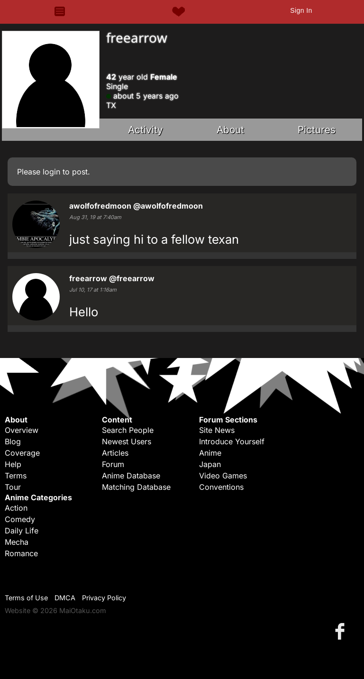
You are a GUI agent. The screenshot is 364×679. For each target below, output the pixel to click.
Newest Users (126, 441)
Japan (210, 464)
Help (13, 464)
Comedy (20, 519)
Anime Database (131, 475)
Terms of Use (26, 598)
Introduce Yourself (231, 441)
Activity (145, 130)
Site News (217, 430)
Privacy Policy (104, 598)
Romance (21, 553)
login (51, 171)
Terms (16, 475)
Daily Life (21, 530)
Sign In (301, 10)
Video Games (223, 475)
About (230, 130)
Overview (21, 430)
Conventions (221, 487)
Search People (128, 430)
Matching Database (136, 487)
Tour (13, 487)
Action (16, 508)
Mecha (16, 542)
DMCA (65, 598)
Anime (210, 453)
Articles (115, 453)
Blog (13, 441)
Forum (113, 464)
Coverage (22, 453)
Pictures (317, 130)
